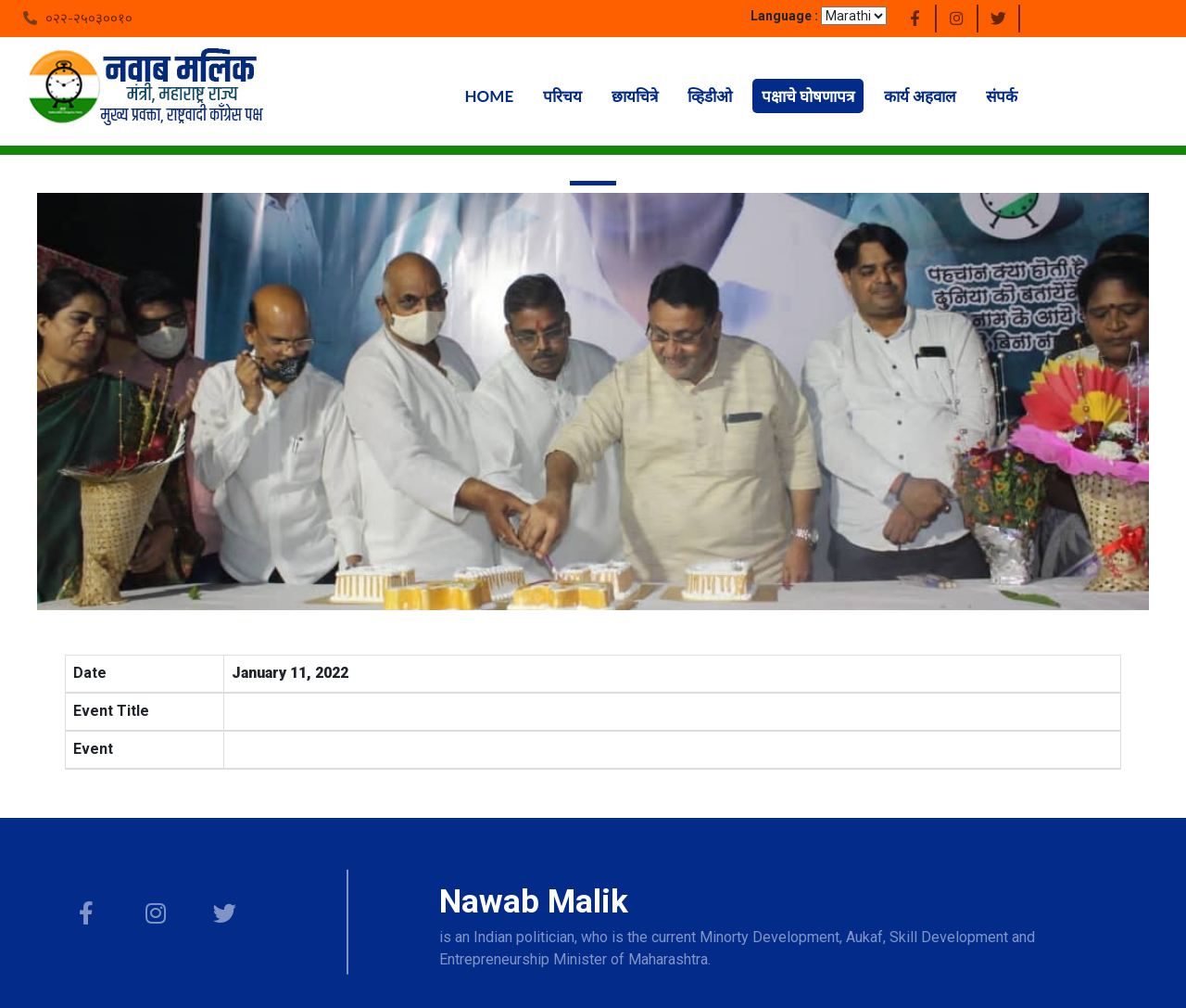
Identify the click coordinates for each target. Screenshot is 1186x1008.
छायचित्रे (635, 96)
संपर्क (1001, 96)
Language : (784, 15)
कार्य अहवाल (920, 96)
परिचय (562, 96)
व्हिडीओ (710, 96)
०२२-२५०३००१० (88, 18)
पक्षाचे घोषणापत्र (808, 96)
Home (489, 96)
